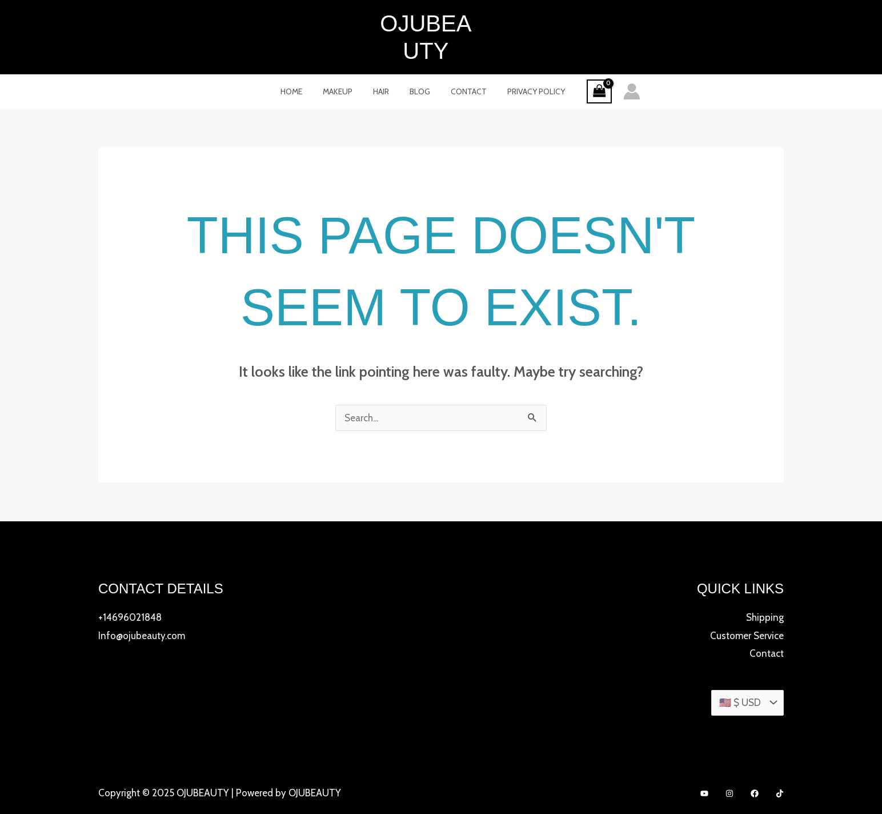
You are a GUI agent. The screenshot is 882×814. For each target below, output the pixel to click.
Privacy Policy (525, 64)
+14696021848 (130, 590)
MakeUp (344, 64)
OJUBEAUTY (441, 23)
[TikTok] (780, 767)
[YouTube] (704, 767)
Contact (462, 64)
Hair (383, 64)
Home (303, 64)
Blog (417, 64)
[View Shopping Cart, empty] (585, 64)
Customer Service (747, 608)
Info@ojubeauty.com (141, 608)
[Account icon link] (618, 64)
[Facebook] (755, 767)
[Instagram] (729, 767)
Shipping (765, 590)
